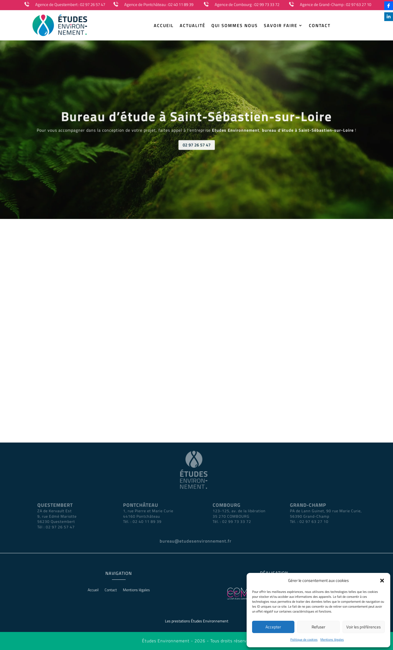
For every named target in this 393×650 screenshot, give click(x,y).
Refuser (318, 627)
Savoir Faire (280, 26)
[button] (382, 580)
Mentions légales (332, 639)
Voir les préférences (363, 627)
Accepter (273, 627)
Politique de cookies (304, 639)
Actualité (192, 26)
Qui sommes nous (234, 26)
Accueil (164, 26)
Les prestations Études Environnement (196, 621)
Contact (319, 26)
